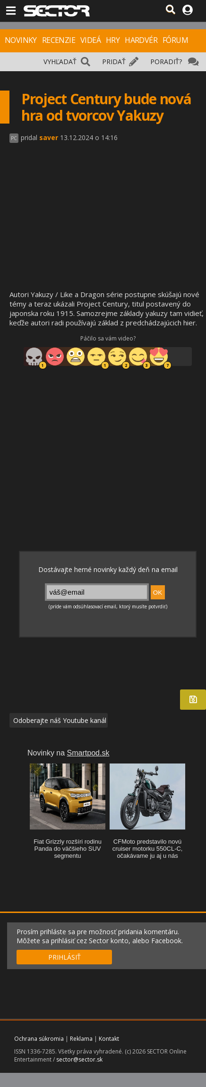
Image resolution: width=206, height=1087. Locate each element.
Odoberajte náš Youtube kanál (58, 720)
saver (48, 137)
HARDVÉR (141, 40)
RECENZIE (58, 40)
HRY (113, 40)
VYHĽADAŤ (60, 61)
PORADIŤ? (166, 61)
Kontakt (109, 1039)
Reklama (81, 1039)
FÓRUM (175, 40)
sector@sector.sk (79, 1059)
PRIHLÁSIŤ (64, 957)
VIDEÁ (90, 40)
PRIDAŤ (114, 61)
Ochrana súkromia (39, 1039)
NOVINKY (21, 40)
